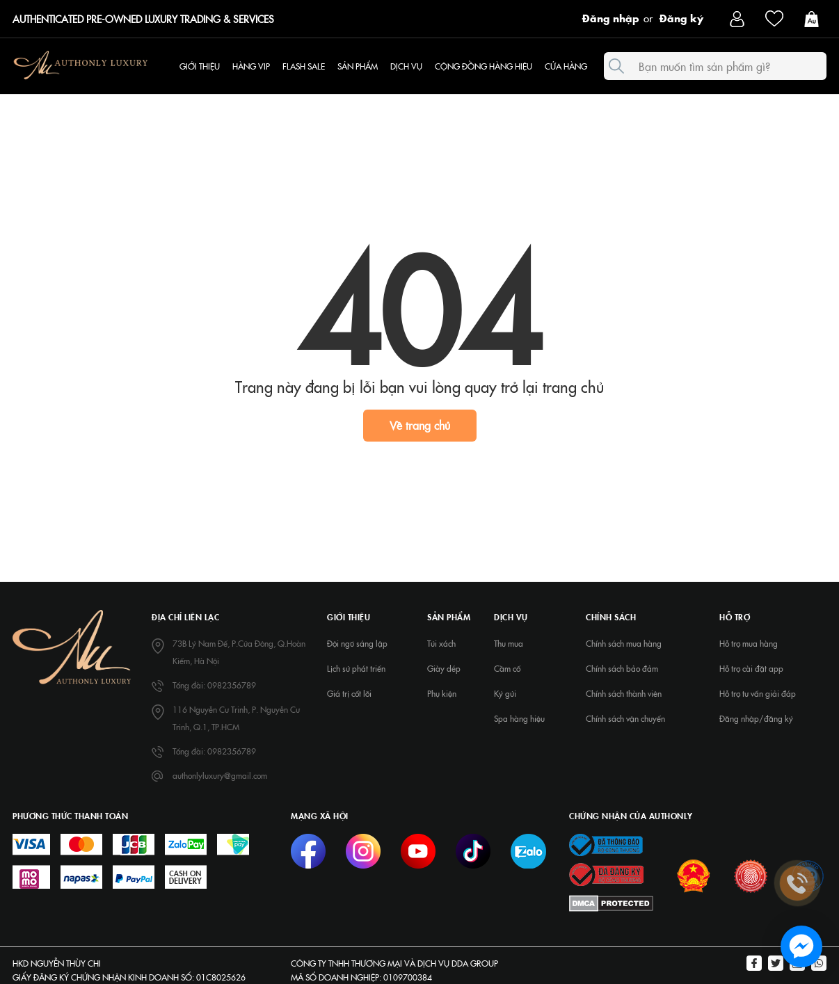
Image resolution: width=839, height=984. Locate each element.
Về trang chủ (420, 425)
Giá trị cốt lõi (349, 693)
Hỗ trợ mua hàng (748, 643)
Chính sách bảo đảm (622, 668)
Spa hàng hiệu (519, 718)
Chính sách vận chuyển (625, 718)
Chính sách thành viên (624, 693)
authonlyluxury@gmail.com (220, 775)
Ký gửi (505, 693)
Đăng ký (681, 17)
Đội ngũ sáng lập (357, 643)
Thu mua (508, 643)
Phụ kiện (441, 693)
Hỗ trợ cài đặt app (751, 668)
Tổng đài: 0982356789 (214, 685)
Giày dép (444, 668)
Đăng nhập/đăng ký (756, 718)
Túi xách (441, 643)
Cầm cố (507, 668)
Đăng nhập (610, 17)
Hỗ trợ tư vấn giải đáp (757, 693)
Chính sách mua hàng (624, 643)
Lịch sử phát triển (356, 668)
